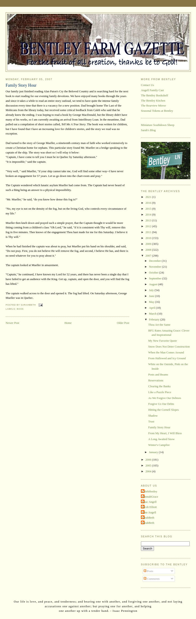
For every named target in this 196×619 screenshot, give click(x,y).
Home (68, 323)
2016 (148, 202)
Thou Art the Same (159, 324)
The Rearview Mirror (153, 105)
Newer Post (12, 323)
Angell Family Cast (152, 90)
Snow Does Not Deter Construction (169, 346)
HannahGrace (150, 496)
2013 (148, 220)
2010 (148, 238)
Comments (152, 578)
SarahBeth (148, 517)
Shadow (153, 415)
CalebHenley (149, 491)
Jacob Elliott (149, 507)
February (154, 319)
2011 (148, 232)
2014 (148, 214)
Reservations (155, 380)
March (153, 313)
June (152, 296)
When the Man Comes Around (166, 352)
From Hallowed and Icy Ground (167, 358)
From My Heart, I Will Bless (165, 433)
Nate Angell (149, 512)
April (152, 307)
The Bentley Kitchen (153, 100)
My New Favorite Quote (162, 340)
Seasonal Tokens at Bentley (157, 110)
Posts (148, 571)
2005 (148, 465)
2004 (148, 471)
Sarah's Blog (148, 130)
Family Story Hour (21, 85)
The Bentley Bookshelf (154, 95)
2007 (148, 255)
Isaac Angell (149, 501)
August (153, 284)
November (155, 266)
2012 (148, 226)
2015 (148, 208)
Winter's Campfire (158, 445)
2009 (148, 244)
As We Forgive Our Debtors (164, 398)
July (152, 290)
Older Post (123, 323)
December (155, 260)
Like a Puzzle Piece (159, 392)
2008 (148, 249)
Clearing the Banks (159, 386)
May (152, 302)
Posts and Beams (158, 374)
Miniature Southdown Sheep (157, 125)
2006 (148, 459)
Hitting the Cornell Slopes (163, 409)
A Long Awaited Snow (161, 439)
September (155, 278)
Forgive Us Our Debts (161, 404)
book (20, 309)
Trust (151, 421)
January (154, 452)
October (154, 272)
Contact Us (147, 85)
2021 (148, 197)
